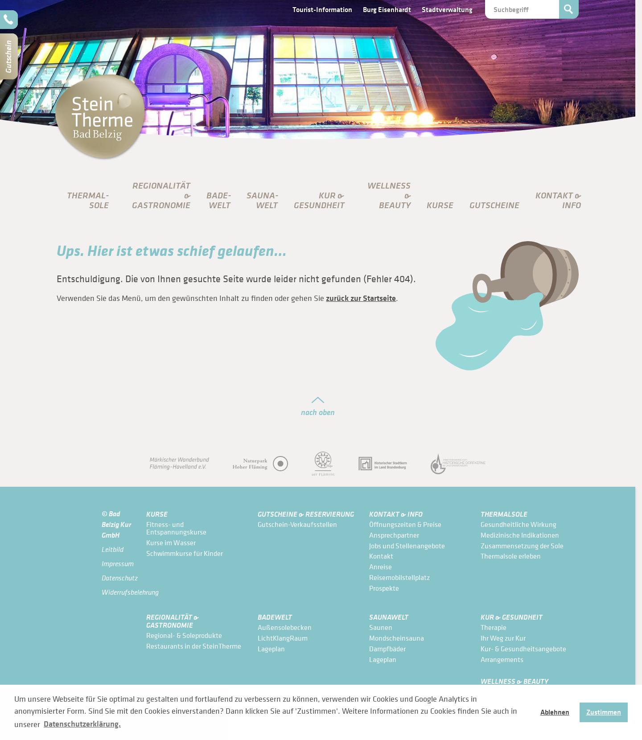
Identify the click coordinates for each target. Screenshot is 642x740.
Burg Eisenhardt (387, 9)
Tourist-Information (322, 9)
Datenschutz (117, 578)
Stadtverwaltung (447, 9)
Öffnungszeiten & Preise (405, 524)
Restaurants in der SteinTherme (193, 646)
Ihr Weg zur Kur (503, 638)
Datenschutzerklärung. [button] (82, 724)
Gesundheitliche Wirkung (518, 524)
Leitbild (112, 549)
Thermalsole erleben (511, 556)
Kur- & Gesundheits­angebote (523, 649)
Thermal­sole (88, 200)
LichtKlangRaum (283, 638)
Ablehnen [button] (554, 712)
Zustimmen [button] (603, 712)
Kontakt (381, 556)
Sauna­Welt (262, 200)
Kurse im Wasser (171, 542)
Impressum (117, 563)
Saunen (380, 627)
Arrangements (502, 659)
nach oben (318, 412)
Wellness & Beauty (514, 681)
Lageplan (271, 649)
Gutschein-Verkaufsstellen (297, 524)
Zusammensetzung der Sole (522, 546)
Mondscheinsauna (396, 638)
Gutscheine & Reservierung (306, 514)
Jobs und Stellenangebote (407, 546)
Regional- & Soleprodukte (184, 635)
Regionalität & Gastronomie (172, 621)
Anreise (380, 566)
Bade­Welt (218, 200)
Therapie (493, 627)
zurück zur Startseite (361, 298)
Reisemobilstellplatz (399, 577)
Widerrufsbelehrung (117, 592)
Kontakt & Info (396, 514)
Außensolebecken (285, 627)
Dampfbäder (387, 649)
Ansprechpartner (394, 535)
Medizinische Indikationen (520, 535)
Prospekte (384, 588)
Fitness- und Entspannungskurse (176, 528)
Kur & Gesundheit (512, 617)
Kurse (440, 205)
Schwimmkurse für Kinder (184, 553)
